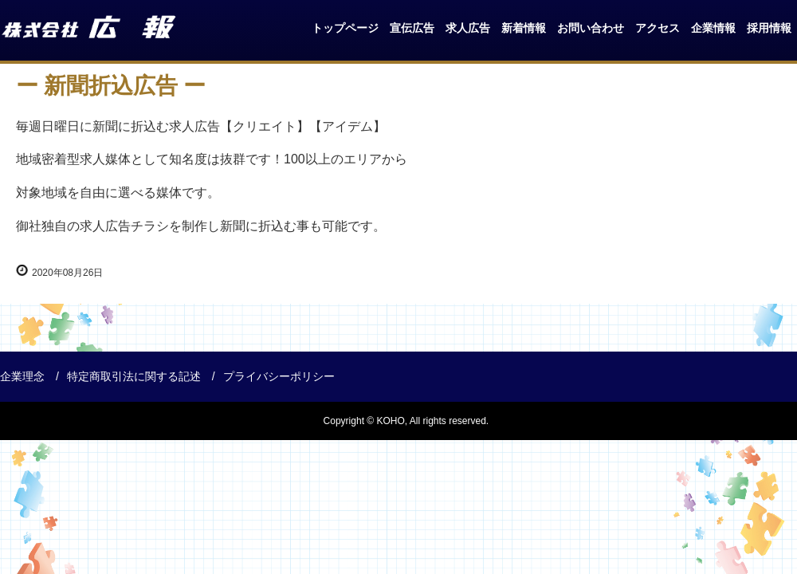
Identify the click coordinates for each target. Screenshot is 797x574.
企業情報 (713, 28)
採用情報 (769, 28)
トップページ (345, 28)
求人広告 (468, 28)
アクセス (657, 28)
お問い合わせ (590, 28)
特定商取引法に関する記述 (134, 376)
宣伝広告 (412, 28)
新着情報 (523, 28)
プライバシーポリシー (279, 376)
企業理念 (22, 376)
